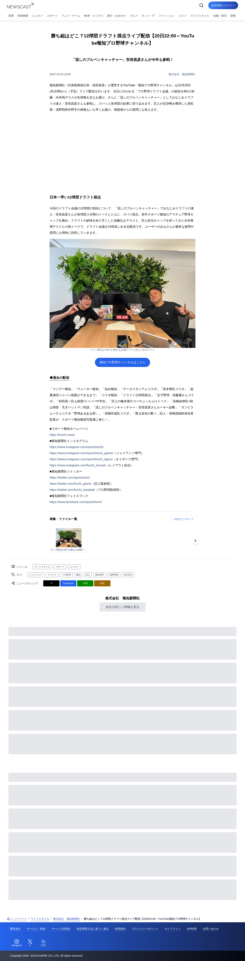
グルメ (134, 15)
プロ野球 (66, 574)
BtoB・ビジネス (93, 15)
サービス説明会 (61, 928)
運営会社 (15, 928)
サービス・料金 (36, 928)
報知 (78, 574)
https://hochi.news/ (62, 434)
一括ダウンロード (183, 519)
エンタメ (37, 15)
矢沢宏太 (128, 574)
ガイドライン (173, 928)
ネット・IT (148, 15)
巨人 (88, 574)
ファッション (167, 15)
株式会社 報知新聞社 (182, 74)
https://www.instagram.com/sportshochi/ (77, 447)
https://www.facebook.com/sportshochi (76, 502)
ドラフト (52, 574)
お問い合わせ (211, 928)
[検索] (201, 5)
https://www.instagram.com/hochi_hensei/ (78, 465)
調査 (233, 15)
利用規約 (120, 928)
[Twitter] (30, 943)
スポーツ (52, 15)
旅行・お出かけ (116, 15)
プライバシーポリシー (145, 928)
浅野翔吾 (113, 574)
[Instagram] (16, 943)
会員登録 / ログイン (223, 5)
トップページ (17, 918)
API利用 (192, 928)
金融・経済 (220, 15)
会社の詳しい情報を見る (122, 607)
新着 (11, 15)
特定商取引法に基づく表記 (93, 928)
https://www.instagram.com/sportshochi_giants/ (81, 453)
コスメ (183, 15)
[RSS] (43, 943)
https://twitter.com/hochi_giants (70, 483)
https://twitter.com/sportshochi (70, 477)
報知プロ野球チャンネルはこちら (122, 362)
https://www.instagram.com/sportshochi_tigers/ (81, 459)
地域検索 (23, 15)
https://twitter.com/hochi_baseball (72, 489)
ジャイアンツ (36, 574)
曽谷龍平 (99, 574)
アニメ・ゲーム (70, 15)
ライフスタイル (199, 15)
